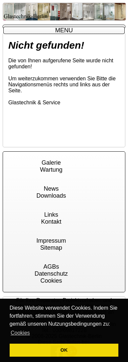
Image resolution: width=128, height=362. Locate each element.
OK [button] (64, 350)
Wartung (51, 169)
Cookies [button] (20, 333)
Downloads (51, 195)
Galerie (51, 162)
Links (51, 214)
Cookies (51, 280)
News (51, 188)
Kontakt (51, 221)
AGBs (51, 266)
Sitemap (51, 247)
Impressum (51, 240)
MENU (64, 30)
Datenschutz (51, 273)
